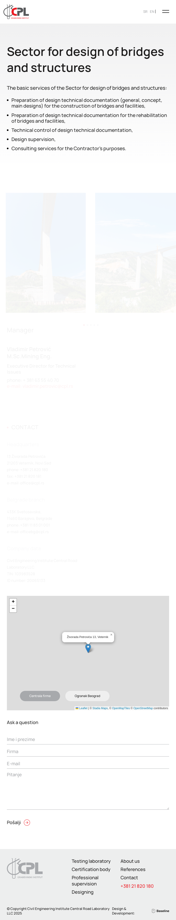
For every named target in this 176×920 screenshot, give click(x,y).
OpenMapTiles (121, 708)
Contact (129, 877)
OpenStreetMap (143, 708)
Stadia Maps (100, 708)
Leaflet (81, 708)
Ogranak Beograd (87, 696)
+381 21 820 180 (137, 886)
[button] (88, 648)
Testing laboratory (91, 861)
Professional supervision (85, 880)
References (133, 869)
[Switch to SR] (145, 11)
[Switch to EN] (152, 11)
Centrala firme (40, 696)
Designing (83, 892)
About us (130, 861)
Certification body (91, 869)
